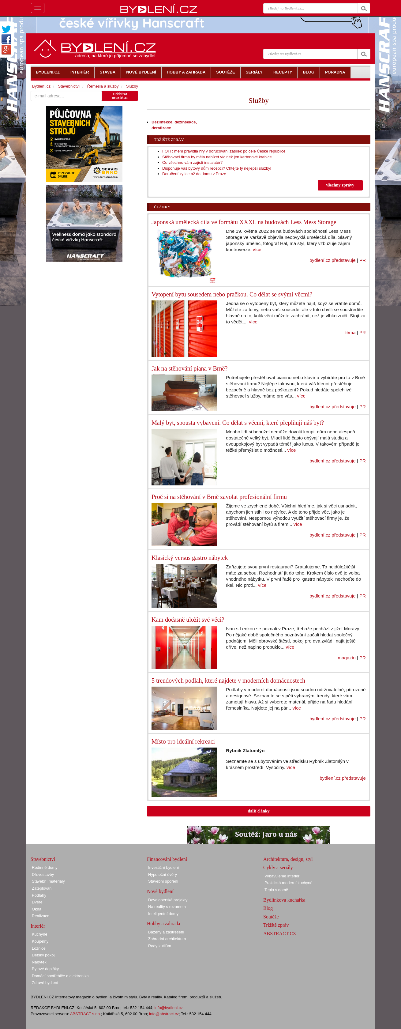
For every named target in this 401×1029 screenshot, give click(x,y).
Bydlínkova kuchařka (284, 900)
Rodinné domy (45, 867)
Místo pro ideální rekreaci (183, 741)
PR (362, 260)
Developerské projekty (168, 900)
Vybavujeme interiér (281, 876)
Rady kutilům (159, 946)
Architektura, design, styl (288, 859)
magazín (347, 657)
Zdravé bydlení (45, 982)
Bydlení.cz (41, 86)
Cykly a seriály (278, 867)
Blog (268, 908)
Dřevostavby (43, 874)
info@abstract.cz (164, 1014)
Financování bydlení (167, 859)
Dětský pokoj (43, 955)
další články (258, 811)
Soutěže (271, 916)
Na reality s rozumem (167, 906)
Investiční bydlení (163, 867)
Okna (36, 909)
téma (350, 332)
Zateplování (42, 888)
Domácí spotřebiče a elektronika (60, 976)
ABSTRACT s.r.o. (85, 1014)
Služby (132, 86)
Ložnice (39, 948)
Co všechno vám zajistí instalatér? (192, 162)
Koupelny (40, 941)
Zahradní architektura (167, 939)
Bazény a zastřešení (166, 932)
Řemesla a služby (103, 86)
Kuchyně (39, 934)
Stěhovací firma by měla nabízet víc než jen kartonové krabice (217, 157)
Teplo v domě (276, 890)
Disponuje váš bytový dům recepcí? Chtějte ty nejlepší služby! (216, 168)
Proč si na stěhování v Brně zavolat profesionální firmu (219, 496)
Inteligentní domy (163, 913)
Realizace (40, 916)
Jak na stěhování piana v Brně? (189, 368)
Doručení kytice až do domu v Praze (194, 174)
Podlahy (39, 895)
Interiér (38, 926)
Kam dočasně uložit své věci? (188, 619)
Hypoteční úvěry (162, 874)
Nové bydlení (160, 891)
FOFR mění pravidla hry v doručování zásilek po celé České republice (223, 151)
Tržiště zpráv (169, 139)
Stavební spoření (163, 881)
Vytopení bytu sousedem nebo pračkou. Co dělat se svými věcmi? (232, 294)
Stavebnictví (69, 86)
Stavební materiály (48, 881)
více (257, 249)
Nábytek (39, 962)
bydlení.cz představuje (332, 260)
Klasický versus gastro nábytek (190, 557)
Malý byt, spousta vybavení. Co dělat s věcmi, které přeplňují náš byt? (238, 422)
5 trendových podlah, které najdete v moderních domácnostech (228, 680)
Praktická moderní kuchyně (288, 882)
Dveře (37, 902)
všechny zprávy (340, 185)
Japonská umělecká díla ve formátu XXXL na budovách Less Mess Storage (244, 222)
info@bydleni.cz (169, 1007)
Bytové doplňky (45, 969)
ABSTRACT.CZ (279, 933)
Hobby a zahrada (163, 923)
